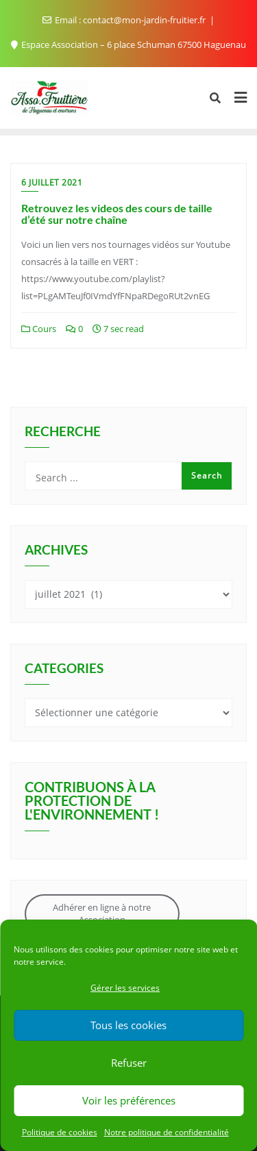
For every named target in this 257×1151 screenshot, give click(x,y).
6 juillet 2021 (51, 182)
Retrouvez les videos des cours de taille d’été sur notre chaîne (116, 214)
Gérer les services (125, 988)
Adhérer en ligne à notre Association (102, 913)
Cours (38, 328)
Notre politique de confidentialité (166, 1132)
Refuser (129, 1063)
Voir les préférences (128, 1100)
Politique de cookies (59, 1132)
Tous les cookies (128, 1025)
